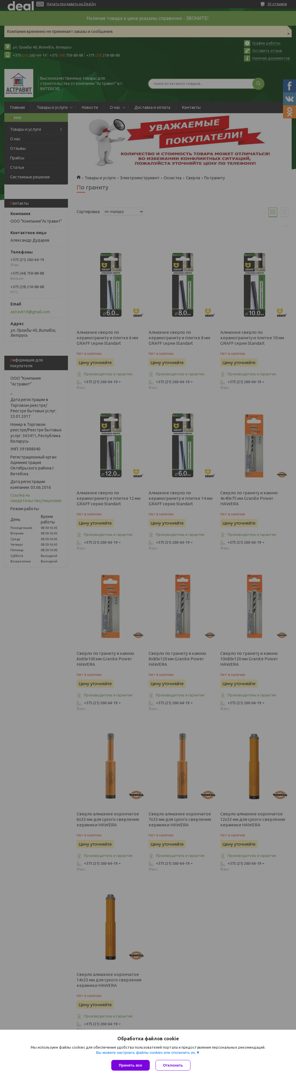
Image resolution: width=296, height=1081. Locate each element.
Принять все (130, 1065)
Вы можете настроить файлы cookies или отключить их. (146, 1052)
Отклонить (173, 1065)
